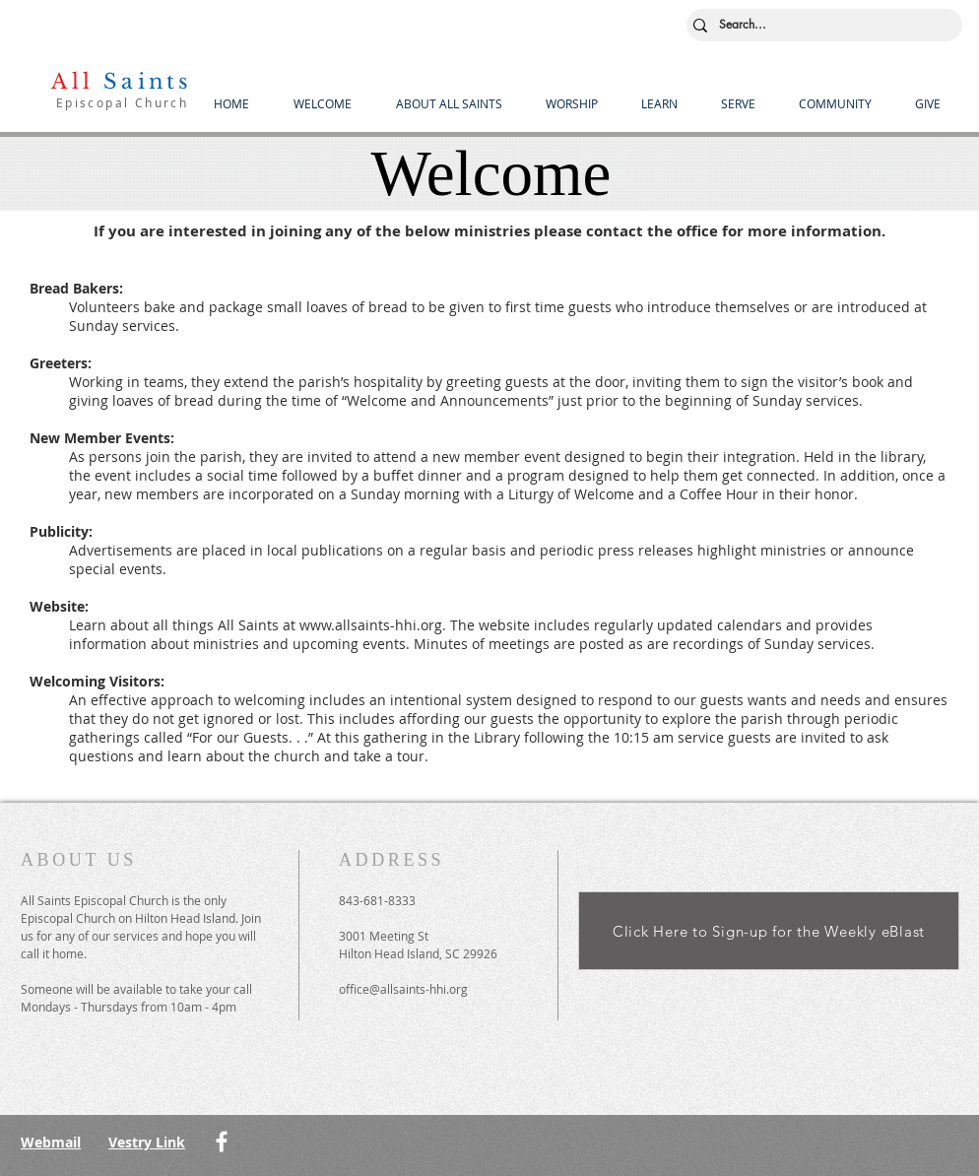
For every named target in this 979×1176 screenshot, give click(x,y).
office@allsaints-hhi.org (403, 989)
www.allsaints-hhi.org (370, 625)
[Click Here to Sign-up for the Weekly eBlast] (768, 930)
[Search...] (820, 25)
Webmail (51, 1142)
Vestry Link (146, 1142)
